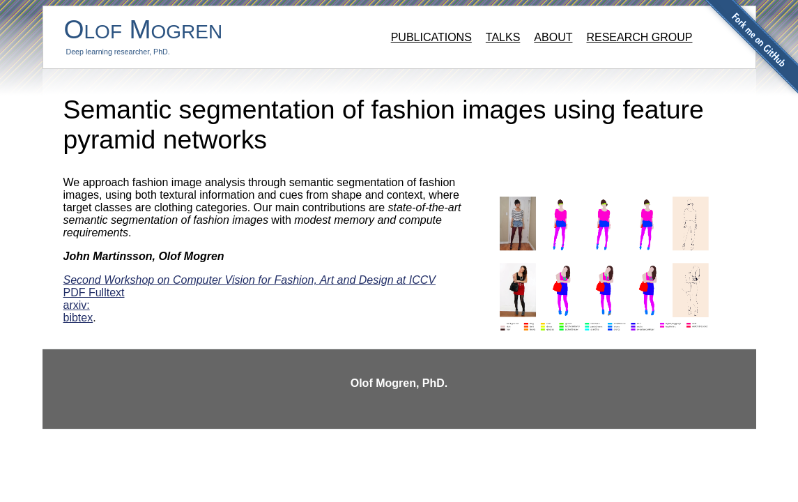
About (553, 37)
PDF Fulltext (94, 292)
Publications (431, 37)
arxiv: (76, 305)
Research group (639, 37)
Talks (503, 37)
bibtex (78, 318)
